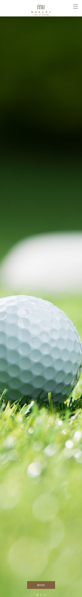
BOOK (41, 585)
